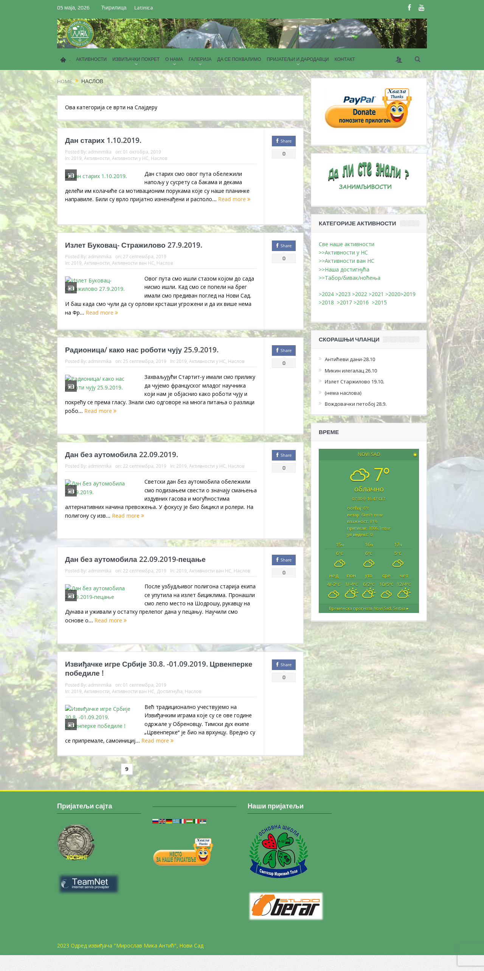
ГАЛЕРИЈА (200, 59)
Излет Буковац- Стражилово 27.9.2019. (133, 251)
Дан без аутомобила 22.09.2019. (121, 467)
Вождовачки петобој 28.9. (355, 403)
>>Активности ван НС (346, 260)
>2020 (392, 294)
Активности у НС (130, 158)
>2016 (363, 302)
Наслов (159, 158)
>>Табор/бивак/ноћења (349, 277)
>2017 (345, 302)
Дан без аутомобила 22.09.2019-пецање (135, 572)
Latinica (143, 8)
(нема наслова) (343, 392)
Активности (97, 158)
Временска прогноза (369, 608)
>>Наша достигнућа (344, 269)
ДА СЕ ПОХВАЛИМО (239, 59)
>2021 (376, 294)
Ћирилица (113, 8)
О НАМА (174, 59)
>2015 (381, 302)
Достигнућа (170, 704)
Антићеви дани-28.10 (350, 359)
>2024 (326, 294)
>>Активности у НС (343, 252)
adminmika (100, 152)
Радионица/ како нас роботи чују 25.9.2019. (142, 362)
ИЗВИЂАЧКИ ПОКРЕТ (136, 59)
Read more (224, 216)
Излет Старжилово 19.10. (354, 381)
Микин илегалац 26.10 (351, 370)
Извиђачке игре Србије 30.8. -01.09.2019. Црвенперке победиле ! (158, 681)
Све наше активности (346, 244)
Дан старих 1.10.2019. (103, 140)
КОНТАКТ (345, 59)
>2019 (408, 294)
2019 (76, 158)
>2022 (359, 294)
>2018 (328, 302)
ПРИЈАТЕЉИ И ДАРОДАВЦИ (298, 59)
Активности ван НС (133, 269)
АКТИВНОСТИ (91, 59)
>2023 (343, 294)
